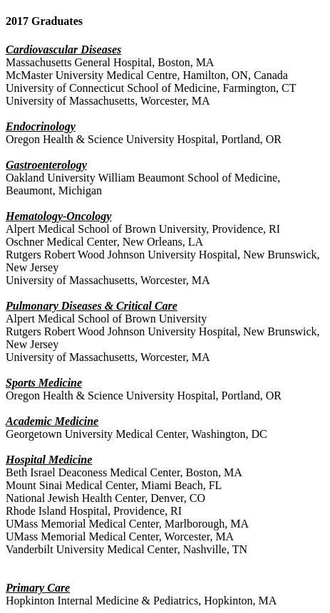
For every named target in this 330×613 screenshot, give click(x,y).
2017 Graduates (44, 21)
